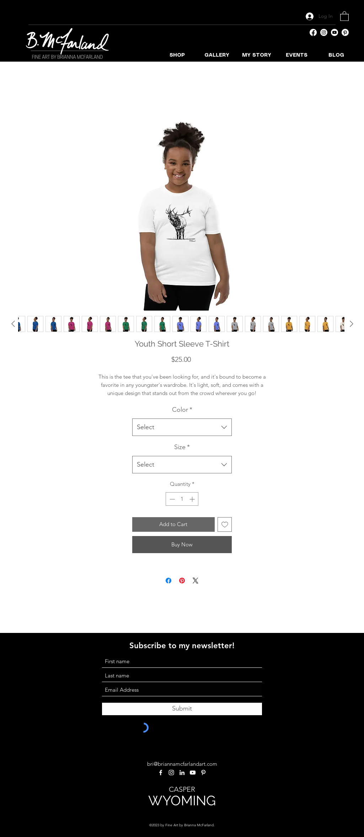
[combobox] (182, 427)
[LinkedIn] (182, 772)
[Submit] (182, 709)
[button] (344, 16)
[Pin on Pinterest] (182, 580)
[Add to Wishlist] (225, 524)
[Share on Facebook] (168, 580)
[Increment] (193, 499)
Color (182, 410)
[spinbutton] (182, 499)
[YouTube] (334, 32)
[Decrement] (171, 499)
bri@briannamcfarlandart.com (182, 763)
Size (182, 447)
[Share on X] (195, 580)
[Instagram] (323, 32)
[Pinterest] (345, 32)
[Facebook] (313, 32)
